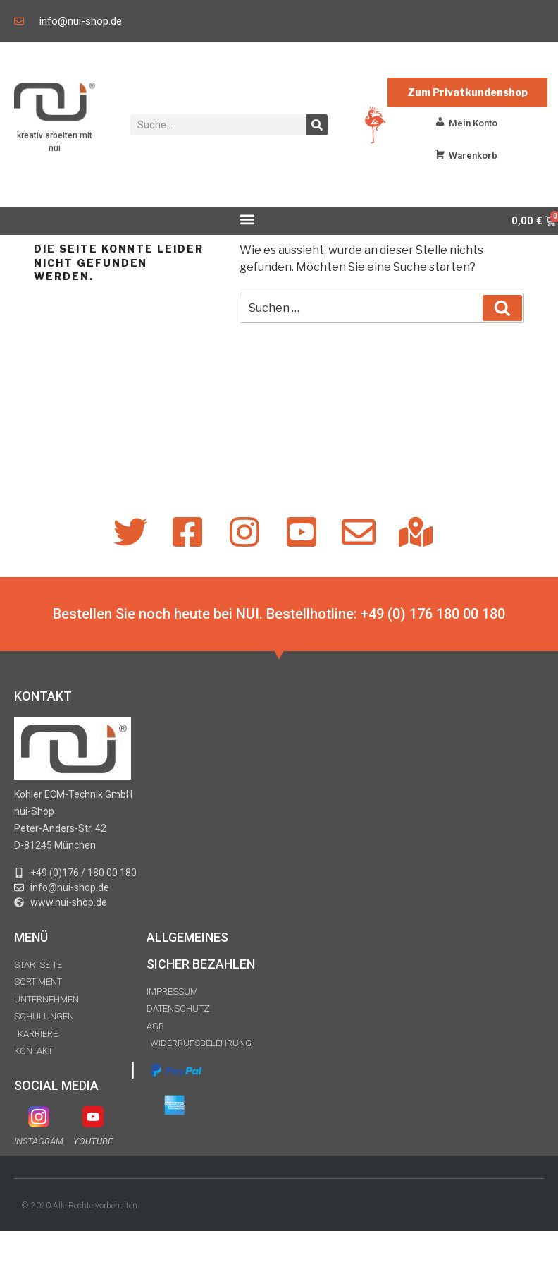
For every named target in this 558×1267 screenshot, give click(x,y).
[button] (247, 219)
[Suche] (317, 124)
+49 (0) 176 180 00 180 (433, 613)
